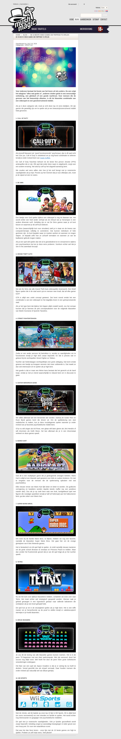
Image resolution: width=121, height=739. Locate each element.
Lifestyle (29, 45)
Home (18, 35)
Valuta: (98, 7)
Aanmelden (23, 4)
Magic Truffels (39, 28)
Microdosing (86, 28)
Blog (25, 35)
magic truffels (45, 158)
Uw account (72, 4)
